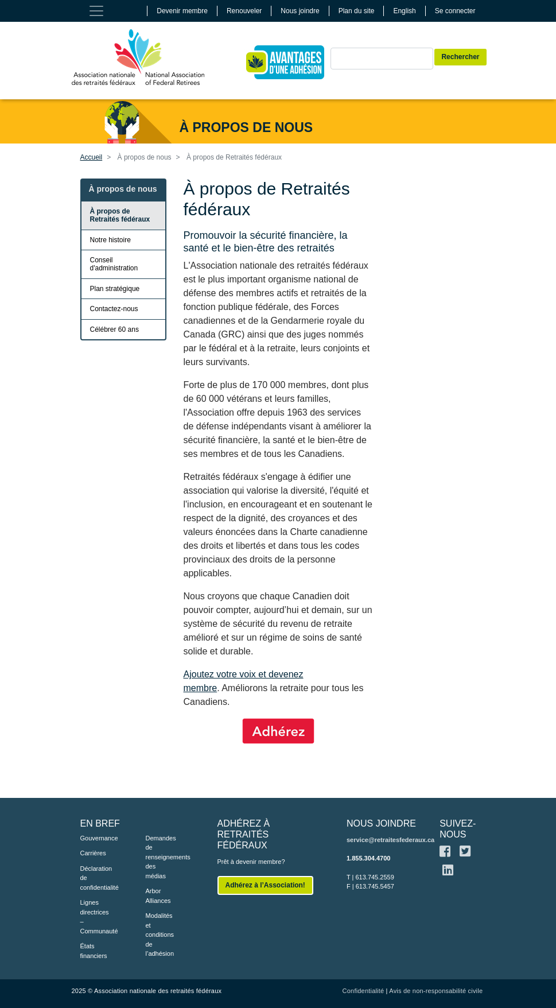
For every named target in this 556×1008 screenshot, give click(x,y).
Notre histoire (110, 240)
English (404, 11)
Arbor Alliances (158, 895)
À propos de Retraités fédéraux (120, 215)
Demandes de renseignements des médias (161, 857)
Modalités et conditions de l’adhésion (160, 934)
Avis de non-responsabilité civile (436, 990)
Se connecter (455, 11)
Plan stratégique (115, 289)
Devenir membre (182, 11)
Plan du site (357, 11)
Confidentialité (363, 990)
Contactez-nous (114, 309)
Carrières (93, 853)
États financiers (93, 951)
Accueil (91, 157)
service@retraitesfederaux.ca (390, 839)
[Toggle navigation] (96, 11)
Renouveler (244, 11)
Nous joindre (300, 11)
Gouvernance (95, 838)
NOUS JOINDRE (381, 823)
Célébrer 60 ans (114, 329)
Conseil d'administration (114, 264)
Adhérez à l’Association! (265, 885)
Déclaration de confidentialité (95, 878)
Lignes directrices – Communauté (95, 917)
